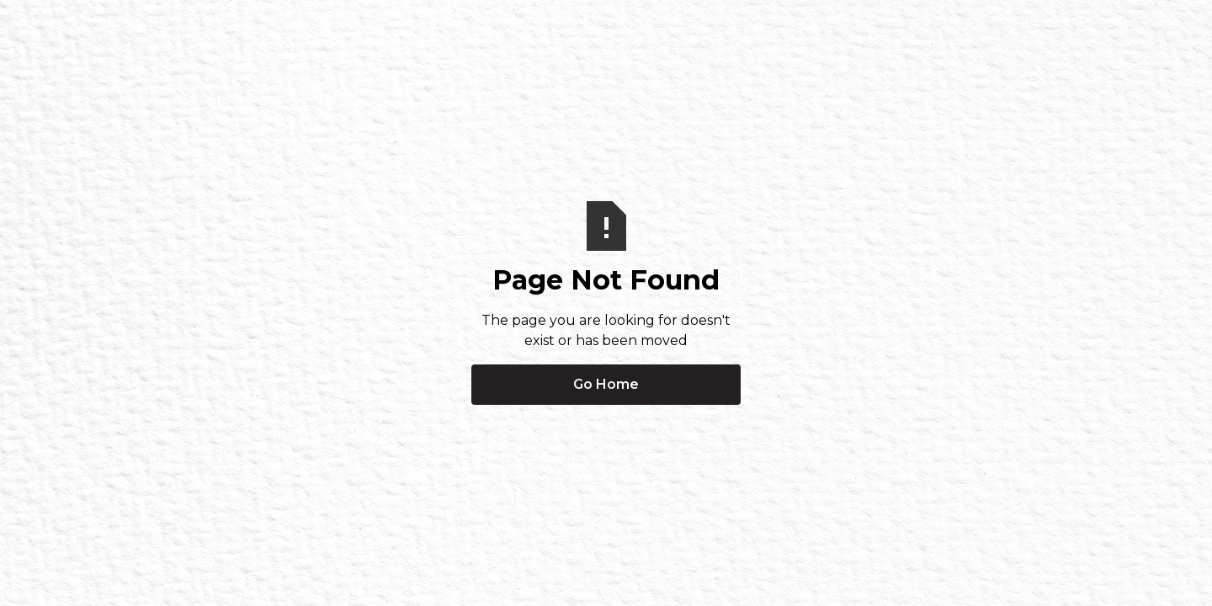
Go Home (606, 384)
